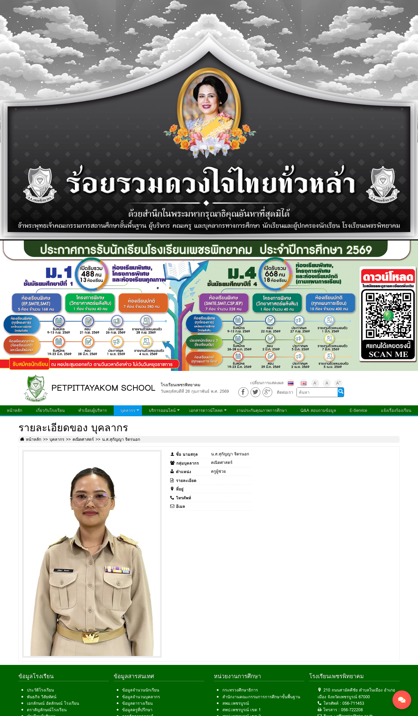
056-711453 (353, 703)
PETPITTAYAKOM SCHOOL (103, 387)
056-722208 (352, 709)
